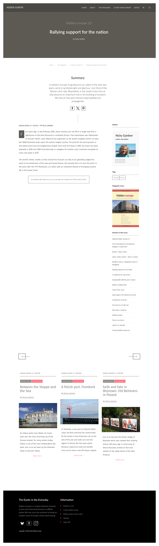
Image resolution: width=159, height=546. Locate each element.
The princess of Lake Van (120, 305)
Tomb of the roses (118, 290)
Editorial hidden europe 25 (121, 239)
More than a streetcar (119, 310)
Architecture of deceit (119, 300)
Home (51, 65)
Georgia (115, 178)
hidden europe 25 (76, 65)
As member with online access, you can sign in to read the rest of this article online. (58, 179)
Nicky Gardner (47, 125)
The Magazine (62, 65)
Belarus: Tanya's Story (119, 252)
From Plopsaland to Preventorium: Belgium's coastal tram (123, 245)
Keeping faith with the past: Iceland (123, 280)
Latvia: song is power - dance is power (125, 257)
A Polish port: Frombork (78, 387)
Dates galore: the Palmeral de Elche (124, 295)
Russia (122, 178)
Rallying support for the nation (122, 270)
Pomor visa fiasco (118, 320)
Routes (35, 125)
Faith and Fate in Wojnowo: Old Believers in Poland (120, 391)
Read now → (38, 456)
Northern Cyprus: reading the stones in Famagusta (125, 263)
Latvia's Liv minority (118, 325)
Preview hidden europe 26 (121, 330)
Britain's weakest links (119, 285)
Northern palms (117, 315)
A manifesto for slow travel (121, 275)
